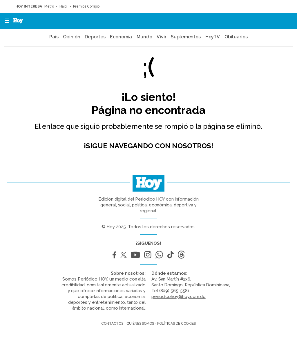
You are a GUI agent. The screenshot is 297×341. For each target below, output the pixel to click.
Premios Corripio (86, 6)
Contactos (112, 324)
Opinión (71, 37)
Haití (63, 6)
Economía (121, 37)
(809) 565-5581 (174, 290)
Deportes (95, 37)
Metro (49, 6)
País (54, 37)
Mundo (144, 37)
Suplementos (186, 37)
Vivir (161, 37)
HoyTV (212, 37)
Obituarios (236, 37)
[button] (5, 21)
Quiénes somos (140, 324)
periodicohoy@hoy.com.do (178, 296)
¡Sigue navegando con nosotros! (148, 146)
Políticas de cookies (176, 324)
